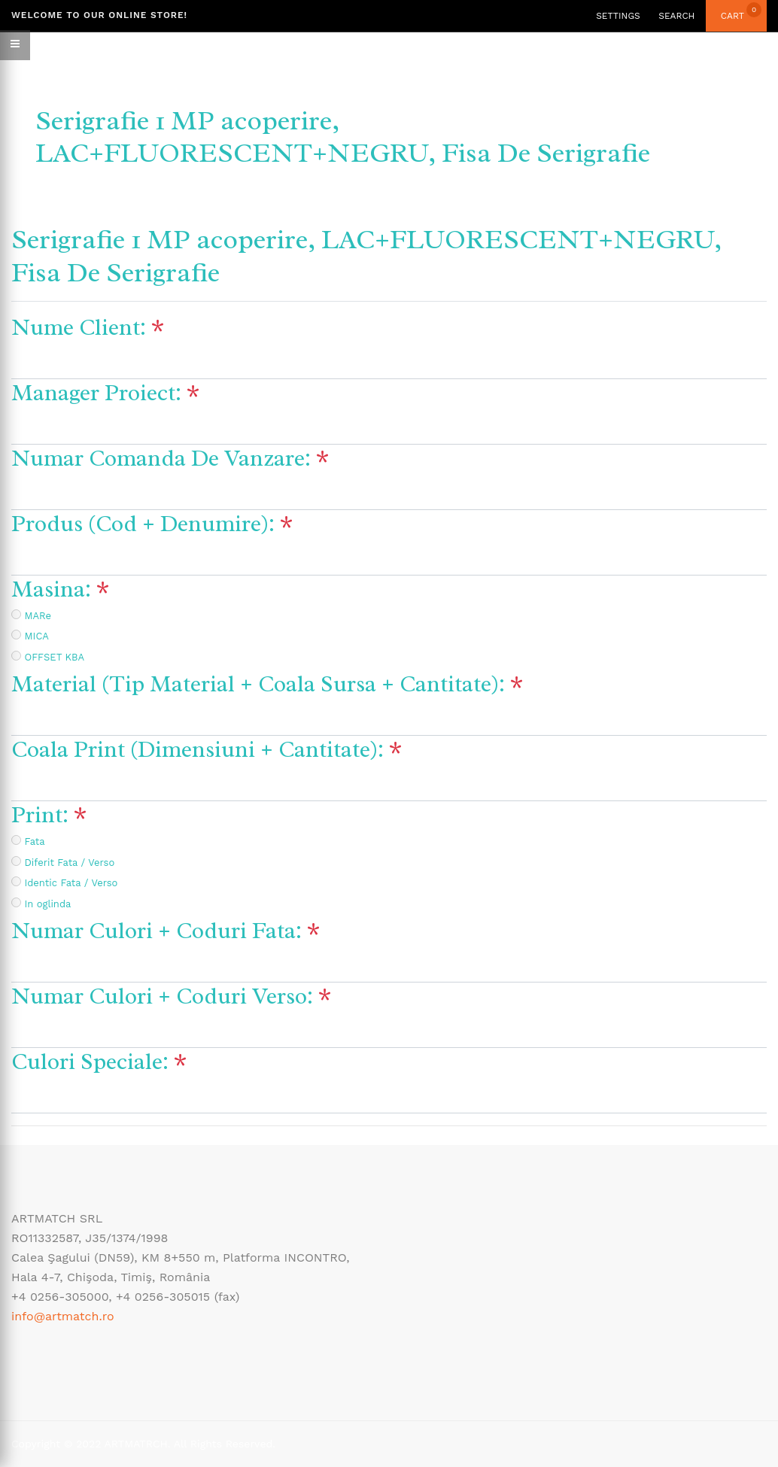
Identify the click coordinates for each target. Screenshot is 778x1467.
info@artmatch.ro (62, 1316)
